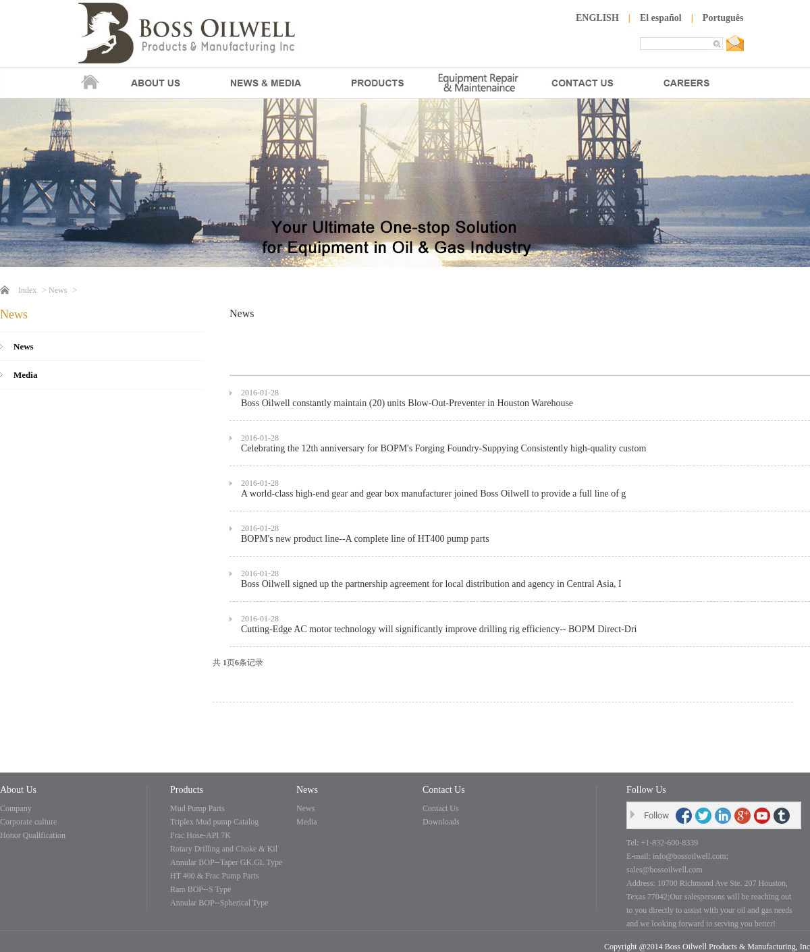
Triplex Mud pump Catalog (214, 822)
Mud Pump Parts (197, 808)
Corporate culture (28, 822)
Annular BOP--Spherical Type (219, 902)
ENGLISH (597, 18)
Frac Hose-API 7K (200, 835)
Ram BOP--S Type (200, 889)
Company (16, 808)
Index (27, 290)
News (58, 290)
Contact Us (441, 808)
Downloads (441, 822)
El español (661, 18)
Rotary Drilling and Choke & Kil (223, 848)
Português (723, 18)
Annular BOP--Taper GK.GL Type (226, 862)
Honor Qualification (32, 835)
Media (25, 375)
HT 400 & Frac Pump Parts (214, 875)
